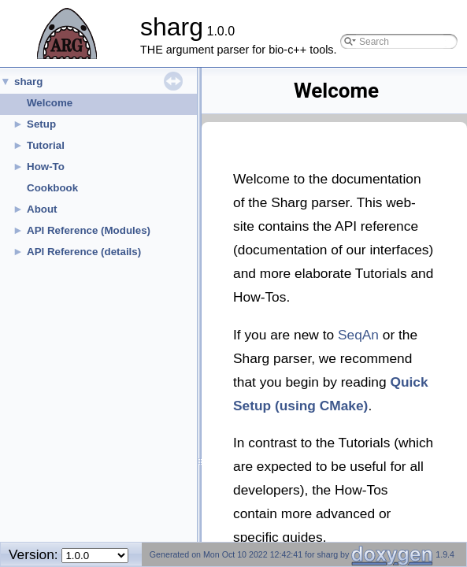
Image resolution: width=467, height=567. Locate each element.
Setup (41, 124)
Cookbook (52, 188)
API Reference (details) (84, 252)
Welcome (49, 103)
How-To (46, 166)
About (42, 209)
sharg (28, 81)
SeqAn (358, 335)
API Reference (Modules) (88, 230)
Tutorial (46, 145)
